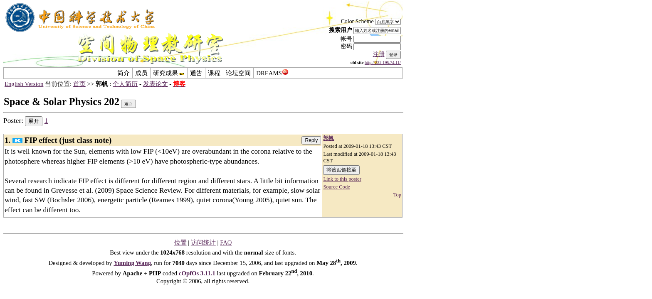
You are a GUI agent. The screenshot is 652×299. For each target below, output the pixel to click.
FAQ (226, 242)
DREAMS (272, 73)
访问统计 (203, 242)
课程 (214, 73)
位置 (180, 242)
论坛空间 (238, 73)
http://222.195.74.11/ (383, 62)
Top (397, 195)
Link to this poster (342, 179)
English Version (24, 84)
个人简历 (125, 84)
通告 (196, 73)
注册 (379, 54)
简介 (123, 73)
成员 (141, 73)
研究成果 (169, 73)
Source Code (336, 187)
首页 (79, 84)
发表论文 (155, 84)
